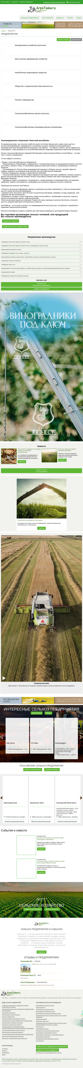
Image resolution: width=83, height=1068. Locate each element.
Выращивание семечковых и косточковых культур (50, 1035)
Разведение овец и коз (41, 264)
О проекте (5, 1048)
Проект (70, 18)
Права (3, 1054)
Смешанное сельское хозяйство (41, 260)
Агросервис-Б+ (27, 961)
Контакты (4, 1050)
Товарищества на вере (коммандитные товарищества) (17, 1020)
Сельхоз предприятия (30, 18)
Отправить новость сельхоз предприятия (41, 470)
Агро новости (47, 18)
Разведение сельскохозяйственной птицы (47, 1031)
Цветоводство (40, 1026)
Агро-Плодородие (28, 982)
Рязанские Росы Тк (28, 975)
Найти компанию (76, 39)
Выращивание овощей (41, 272)
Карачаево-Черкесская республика (74, 2)
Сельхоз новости (5, 2)
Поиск (78, 18)
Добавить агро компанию (33, 769)
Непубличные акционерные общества (31, 73)
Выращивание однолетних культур (45, 1011)
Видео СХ (60, 18)
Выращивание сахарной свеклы (45, 1009)
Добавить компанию (63, 39)
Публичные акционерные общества (12, 1024)
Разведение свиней (41, 1019)
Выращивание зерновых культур (41, 249)
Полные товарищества (24, 100)
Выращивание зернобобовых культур (46, 1033)
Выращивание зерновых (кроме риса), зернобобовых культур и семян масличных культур (41, 257)
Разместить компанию (10, 221)
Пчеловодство (40, 1041)
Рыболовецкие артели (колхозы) (11, 1014)
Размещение (5, 1052)
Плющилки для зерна (41, 683)
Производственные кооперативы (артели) (13, 1018)
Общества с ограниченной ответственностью (34, 86)
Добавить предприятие (41, 289)
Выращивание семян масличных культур (47, 1039)
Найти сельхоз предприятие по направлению (52, 1046)
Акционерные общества (8, 1012)
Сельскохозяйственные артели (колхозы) (32, 113)
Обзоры (48, 713)
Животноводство (40, 1007)
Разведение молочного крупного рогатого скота (41, 242)
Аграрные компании (51, 769)
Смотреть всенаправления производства (41, 284)
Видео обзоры (36, 713)
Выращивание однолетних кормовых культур (41, 276)
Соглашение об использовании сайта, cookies (49, 1052)
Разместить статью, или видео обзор (15, 226)
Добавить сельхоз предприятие (54, 2)
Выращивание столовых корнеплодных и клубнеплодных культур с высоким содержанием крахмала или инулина (41, 268)
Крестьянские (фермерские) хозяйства (31, 59)
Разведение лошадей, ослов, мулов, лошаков (41, 253)
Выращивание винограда (43, 1037)
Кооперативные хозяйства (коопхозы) (30, 45)
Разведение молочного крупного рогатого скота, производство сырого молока (41, 245)
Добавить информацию (26, 2)
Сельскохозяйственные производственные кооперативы (38, 127)
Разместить (15, 2)
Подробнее (22, 461)
